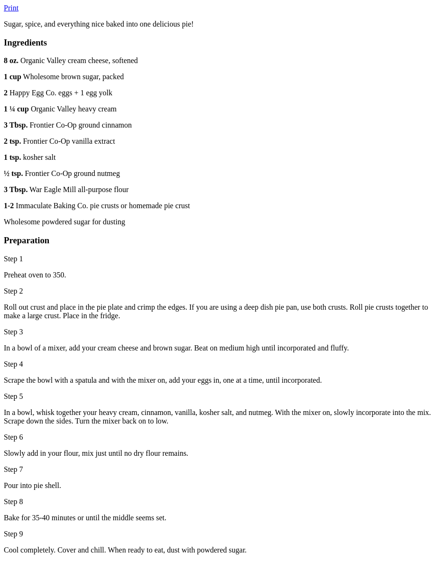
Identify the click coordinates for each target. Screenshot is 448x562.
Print (11, 8)
